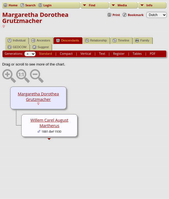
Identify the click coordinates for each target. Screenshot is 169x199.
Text (102, 53)
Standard (45, 53)
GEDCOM (17, 47)
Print (116, 15)
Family (142, 40)
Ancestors (41, 40)
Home (13, 5)
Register (119, 53)
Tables (137, 53)
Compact (66, 53)
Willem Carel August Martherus (49, 122)
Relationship (96, 40)
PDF (152, 53)
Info (149, 5)
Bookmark (136, 15)
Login (47, 5)
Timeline (121, 40)
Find (92, 5)
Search (30, 5)
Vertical (85, 53)
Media (122, 5)
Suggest (41, 47)
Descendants (67, 40)
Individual (16, 40)
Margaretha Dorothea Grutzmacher (38, 96)
